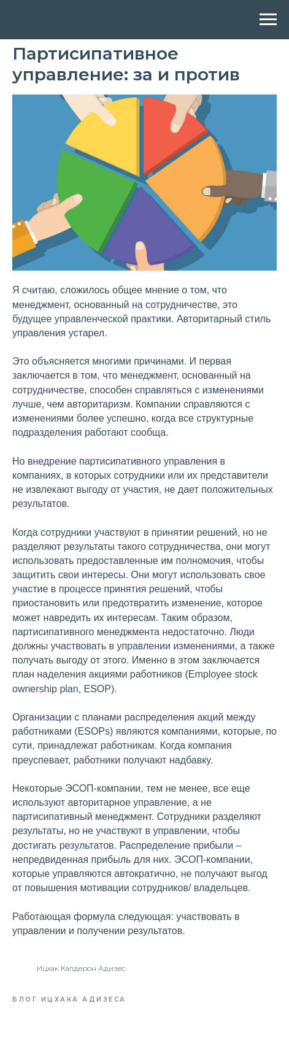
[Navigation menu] (268, 20)
